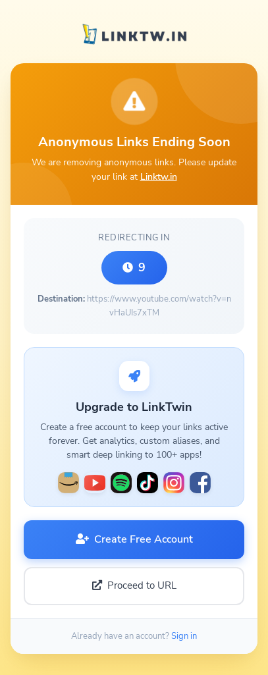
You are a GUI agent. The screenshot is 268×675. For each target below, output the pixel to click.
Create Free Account (134, 539)
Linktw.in (158, 176)
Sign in (184, 636)
